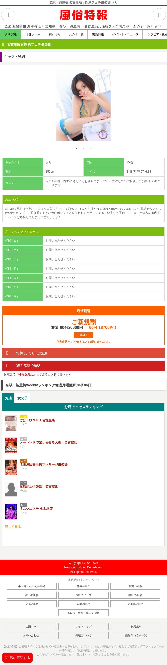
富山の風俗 (32, 595)
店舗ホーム (32, 34)
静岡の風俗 (83, 586)
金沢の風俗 (32, 603)
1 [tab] (76, 148)
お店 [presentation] (8, 398)
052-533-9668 (21, 366)
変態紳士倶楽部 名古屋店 (39, 486)
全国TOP (31, 626)
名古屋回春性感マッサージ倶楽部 (44, 464)
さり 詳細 (10, 34)
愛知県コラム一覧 (136, 635)
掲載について (83, 635)
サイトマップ (83, 626)
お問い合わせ (31, 635)
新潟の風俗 (135, 586)
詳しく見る (13, 527)
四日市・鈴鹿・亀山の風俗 (83, 612)
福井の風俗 (83, 603)
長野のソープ (83, 595)
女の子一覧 (76, 34)
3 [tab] (90, 148)
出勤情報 (97, 34)
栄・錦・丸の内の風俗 (31, 586)
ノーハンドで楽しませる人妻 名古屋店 (48, 442)
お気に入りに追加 (24, 353)
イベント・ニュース (125, 34)
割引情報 (54, 34)
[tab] (8, 398)
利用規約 (136, 626)
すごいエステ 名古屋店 (36, 508)
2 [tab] (83, 148)
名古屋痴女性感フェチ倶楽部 (29, 44)
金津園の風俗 (135, 603)
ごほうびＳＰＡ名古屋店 (37, 420)
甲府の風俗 (135, 595)
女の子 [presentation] (22, 398)
